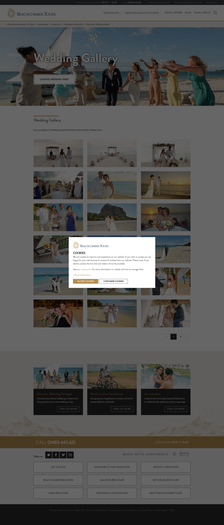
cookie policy (86, 269)
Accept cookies (85, 281)
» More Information (81, 275)
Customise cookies (113, 281)
